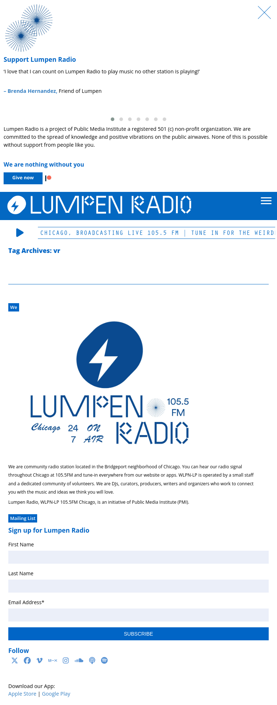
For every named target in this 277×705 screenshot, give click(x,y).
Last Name (21, 573)
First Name (21, 544)
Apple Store (22, 693)
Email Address (26, 602)
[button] (112, 119)
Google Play (56, 693)
